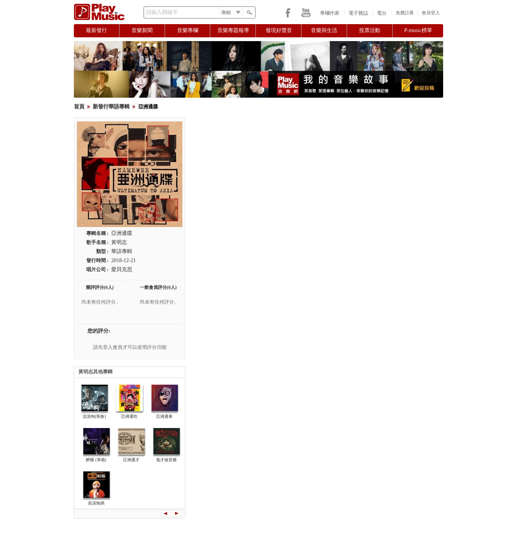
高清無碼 (96, 503)
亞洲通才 (131, 459)
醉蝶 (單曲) (96, 459)
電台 (382, 13)
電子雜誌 (358, 13)
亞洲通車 (164, 416)
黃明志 (119, 242)
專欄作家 (330, 13)
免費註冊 (405, 13)
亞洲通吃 (129, 416)
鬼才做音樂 (166, 459)
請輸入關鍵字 (162, 12)
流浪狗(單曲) (94, 416)
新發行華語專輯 (111, 106)
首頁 (79, 106)
